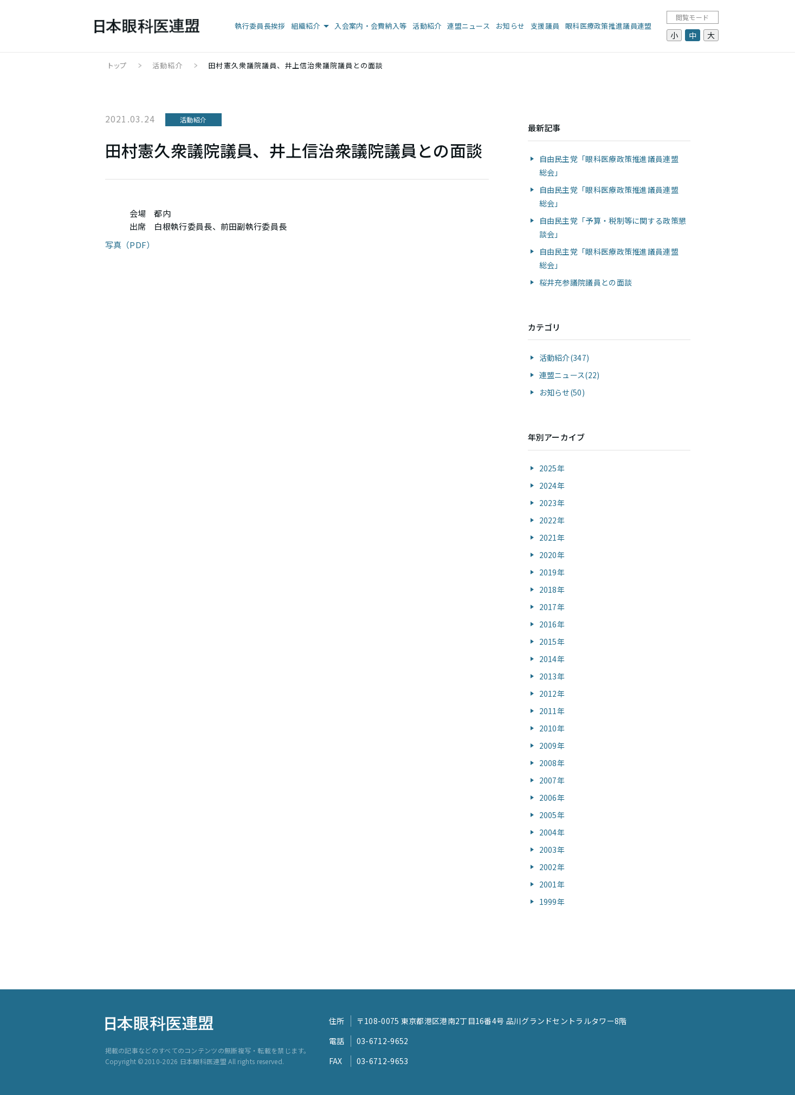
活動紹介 (426, 26)
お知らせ (510, 26)
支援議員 (545, 26)
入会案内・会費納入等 (370, 26)
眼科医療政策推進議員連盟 (608, 26)
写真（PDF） (130, 244)
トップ (117, 65)
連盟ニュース (468, 26)
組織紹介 (305, 26)
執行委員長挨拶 (260, 26)
